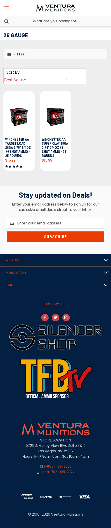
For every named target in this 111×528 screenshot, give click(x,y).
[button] (55, 54)
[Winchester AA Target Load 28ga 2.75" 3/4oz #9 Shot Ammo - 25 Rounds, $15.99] (19, 114)
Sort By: (13, 72)
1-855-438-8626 (57, 466)
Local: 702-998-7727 (58, 471)
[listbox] (37, 80)
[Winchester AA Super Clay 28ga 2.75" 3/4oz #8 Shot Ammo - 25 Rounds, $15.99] (56, 114)
